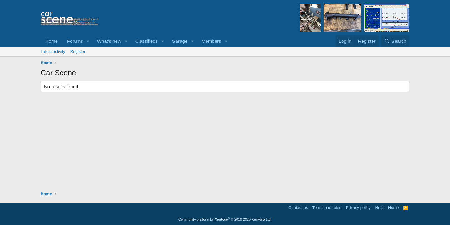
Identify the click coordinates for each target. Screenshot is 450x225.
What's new (109, 41)
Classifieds (146, 41)
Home (51, 41)
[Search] (395, 41)
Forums (75, 41)
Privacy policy (358, 207)
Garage (180, 41)
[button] (88, 41)
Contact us (298, 207)
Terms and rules (326, 207)
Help (379, 207)
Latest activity (53, 51)
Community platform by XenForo (225, 219)
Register (77, 51)
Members (211, 41)
